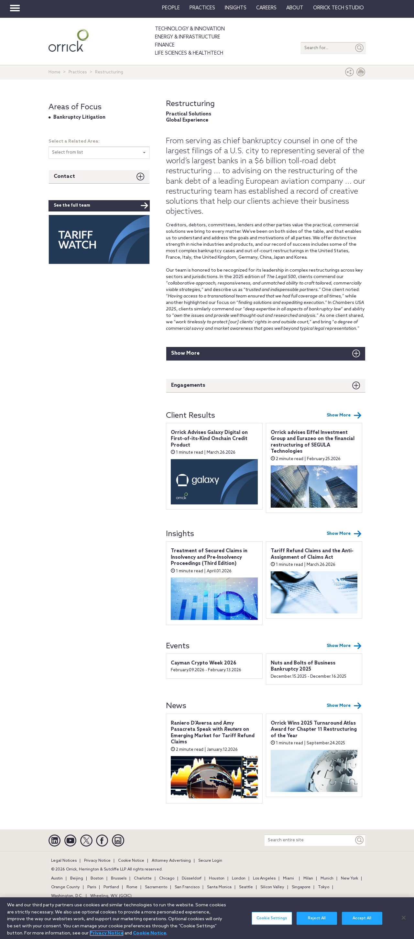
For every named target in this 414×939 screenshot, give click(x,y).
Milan (308, 878)
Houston (216, 878)
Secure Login (210, 860)
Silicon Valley (272, 887)
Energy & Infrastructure (187, 37)
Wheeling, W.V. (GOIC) (111, 896)
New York (349, 878)
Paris (91, 887)
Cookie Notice (131, 860)
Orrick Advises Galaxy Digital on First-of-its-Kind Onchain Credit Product (209, 439)
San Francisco (187, 887)
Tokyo (323, 887)
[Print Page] (360, 73)
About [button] (294, 8)
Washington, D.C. (67, 896)
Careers (266, 8)
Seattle (246, 887)
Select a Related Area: (74, 141)
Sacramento (156, 887)
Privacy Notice (97, 860)
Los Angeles (264, 878)
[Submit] (359, 48)
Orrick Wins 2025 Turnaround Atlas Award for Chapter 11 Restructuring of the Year (314, 729)
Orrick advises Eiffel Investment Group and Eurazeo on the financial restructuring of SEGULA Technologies (312, 442)
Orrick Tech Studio (338, 8)
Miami (288, 878)
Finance (165, 45)
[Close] (404, 920)
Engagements (188, 385)
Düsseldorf (192, 878)
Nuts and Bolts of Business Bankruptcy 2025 (303, 666)
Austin (57, 878)
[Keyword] (359, 840)
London (238, 878)
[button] (349, 73)
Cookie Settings (271, 921)
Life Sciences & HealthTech (189, 53)
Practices (202, 8)
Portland (111, 887)
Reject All (317, 921)
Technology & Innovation (190, 29)
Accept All (362, 921)
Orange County (65, 887)
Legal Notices (64, 860)
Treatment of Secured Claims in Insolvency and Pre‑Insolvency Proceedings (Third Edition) (209, 557)
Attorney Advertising (171, 860)
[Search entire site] (309, 840)
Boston (97, 878)
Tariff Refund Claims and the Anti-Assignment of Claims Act (312, 554)
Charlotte (143, 878)
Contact (64, 176)
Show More (185, 353)
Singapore (301, 887)
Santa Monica (219, 887)
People (171, 8)
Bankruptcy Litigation (79, 117)
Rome (131, 887)
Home (54, 72)
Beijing (76, 878)
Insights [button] (235, 8)
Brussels (118, 878)
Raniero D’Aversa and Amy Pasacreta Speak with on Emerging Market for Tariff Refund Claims (213, 732)
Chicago (166, 878)
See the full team (101, 205)
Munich (327, 878)
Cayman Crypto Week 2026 (203, 663)
